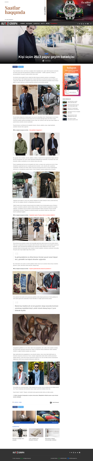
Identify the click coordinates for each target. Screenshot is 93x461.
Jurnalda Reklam (54, 458)
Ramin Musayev (48, 60)
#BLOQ (47, 23)
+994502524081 (63, 458)
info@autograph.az (73, 458)
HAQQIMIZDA (54, 23)
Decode (21, 458)
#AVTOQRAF (29, 23)
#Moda (46, 53)
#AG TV (43, 23)
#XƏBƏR (22, 23)
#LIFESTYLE (36, 23)
